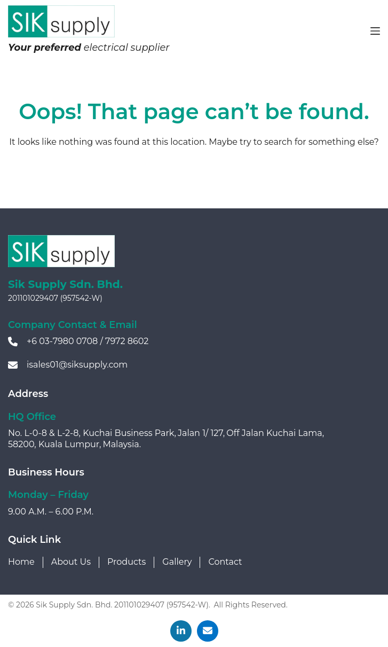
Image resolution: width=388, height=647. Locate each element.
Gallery (177, 562)
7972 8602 (126, 341)
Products (126, 562)
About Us (71, 562)
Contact (225, 562)
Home (21, 562)
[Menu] (375, 31)
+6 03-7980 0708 (62, 341)
